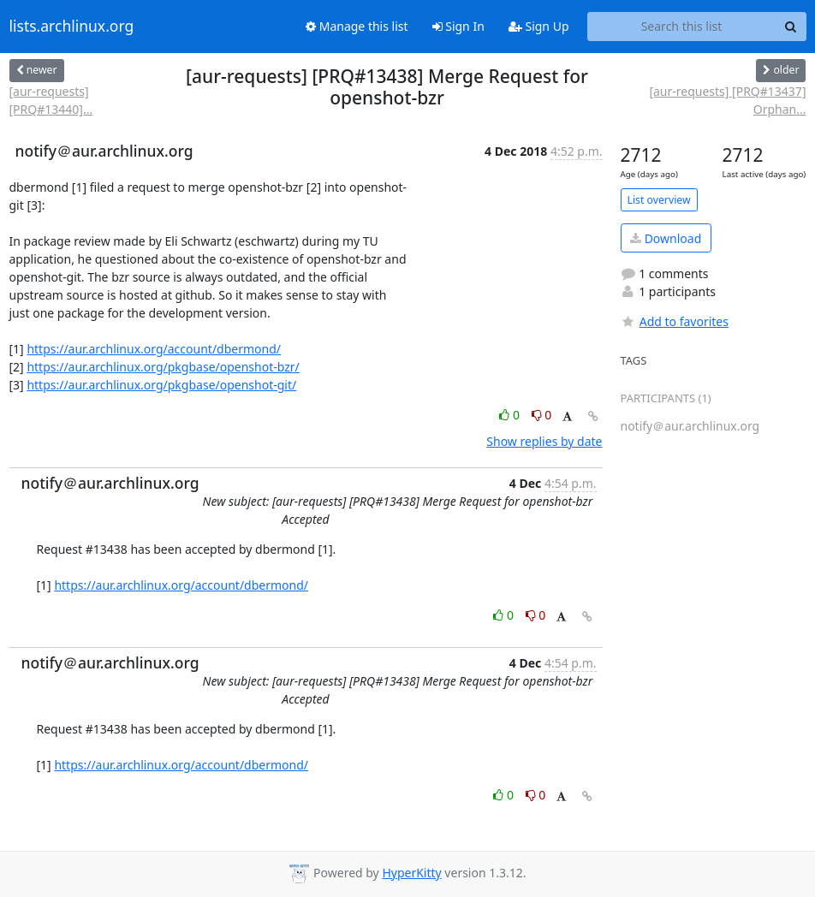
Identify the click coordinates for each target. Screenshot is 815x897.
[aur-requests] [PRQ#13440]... (51, 100)
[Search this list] (681, 26)
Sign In (458, 26)
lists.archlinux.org (71, 26)
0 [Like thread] (510, 415)
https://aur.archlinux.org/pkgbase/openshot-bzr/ (163, 367)
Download (665, 238)
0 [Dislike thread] (542, 415)
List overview (659, 200)
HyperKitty (411, 872)
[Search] (791, 26)
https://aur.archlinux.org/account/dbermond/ (154, 349)
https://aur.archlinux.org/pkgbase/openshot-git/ (161, 385)
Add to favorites (675, 321)
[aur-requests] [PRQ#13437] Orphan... (727, 100)
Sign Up (539, 26)
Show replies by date (544, 441)
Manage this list (357, 26)
